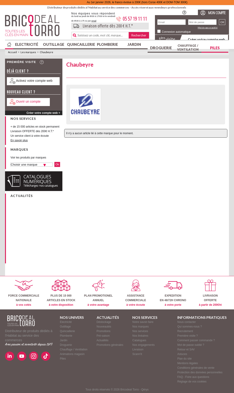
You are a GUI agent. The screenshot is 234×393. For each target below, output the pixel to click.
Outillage (53, 44)
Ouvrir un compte (28, 101)
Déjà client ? (18, 71)
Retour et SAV (186, 349)
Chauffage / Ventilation (188, 47)
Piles (215, 48)
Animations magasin (72, 354)
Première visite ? (187, 335)
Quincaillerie (80, 44)
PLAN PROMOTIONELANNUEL (98, 293)
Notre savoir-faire (142, 322)
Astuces (182, 354)
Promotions (104, 331)
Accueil (12, 52)
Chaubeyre (46, 52)
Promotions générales (110, 345)
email (93, 21)
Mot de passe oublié (208, 27)
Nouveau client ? (21, 92)
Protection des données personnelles (199, 372)
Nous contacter (186, 322)
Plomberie (107, 44)
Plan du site (184, 358)
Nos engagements (143, 345)
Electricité (26, 44)
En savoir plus (19, 140)
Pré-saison (103, 335)
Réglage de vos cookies (191, 381)
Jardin (134, 44)
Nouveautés (104, 326)
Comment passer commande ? (196, 340)
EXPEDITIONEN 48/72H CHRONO (173, 293)
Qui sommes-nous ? (189, 326)
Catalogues (139, 340)
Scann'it (137, 354)
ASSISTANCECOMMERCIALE (135, 293)
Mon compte (217, 12)
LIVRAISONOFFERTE (210, 293)
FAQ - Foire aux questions (193, 377)
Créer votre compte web (206, 39)
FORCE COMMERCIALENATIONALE (23, 293)
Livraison (137, 349)
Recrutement (185, 331)
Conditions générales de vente (195, 367)
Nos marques (140, 326)
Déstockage (104, 322)
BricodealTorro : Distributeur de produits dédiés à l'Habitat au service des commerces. (36, 27)
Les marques (28, 52)
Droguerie (161, 48)
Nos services (140, 331)
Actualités (103, 340)
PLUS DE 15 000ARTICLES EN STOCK (61, 293)
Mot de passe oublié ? (190, 345)
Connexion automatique (176, 31)
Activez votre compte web (34, 80)
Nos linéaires (140, 335)
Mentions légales (187, 363)
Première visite (21, 62)
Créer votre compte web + (43, 113)
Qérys (145, 389)
